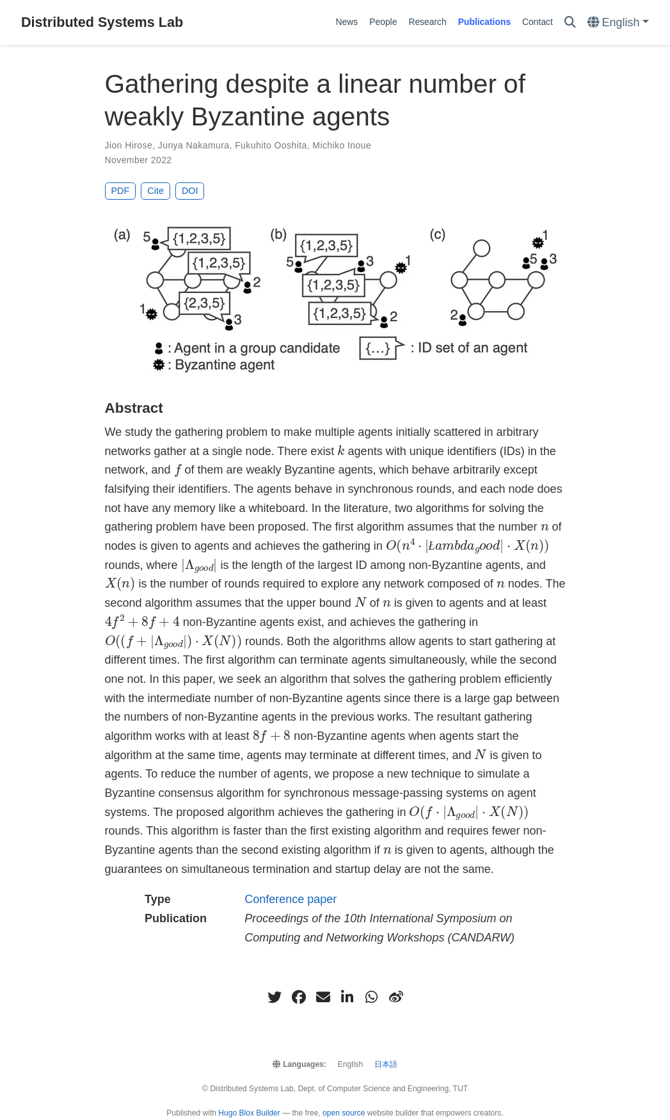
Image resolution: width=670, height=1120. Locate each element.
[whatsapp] (371, 997)
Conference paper (290, 899)
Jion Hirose (129, 145)
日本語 (385, 1064)
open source (344, 1112)
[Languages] (618, 22)
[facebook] (298, 997)
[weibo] (396, 997)
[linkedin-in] (347, 997)
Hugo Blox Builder (249, 1112)
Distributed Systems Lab (102, 22)
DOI (190, 191)
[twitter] (274, 997)
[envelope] (323, 997)
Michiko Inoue (341, 145)
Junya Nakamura (194, 145)
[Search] (570, 22)
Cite (155, 191)
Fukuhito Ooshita (271, 145)
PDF (120, 191)
